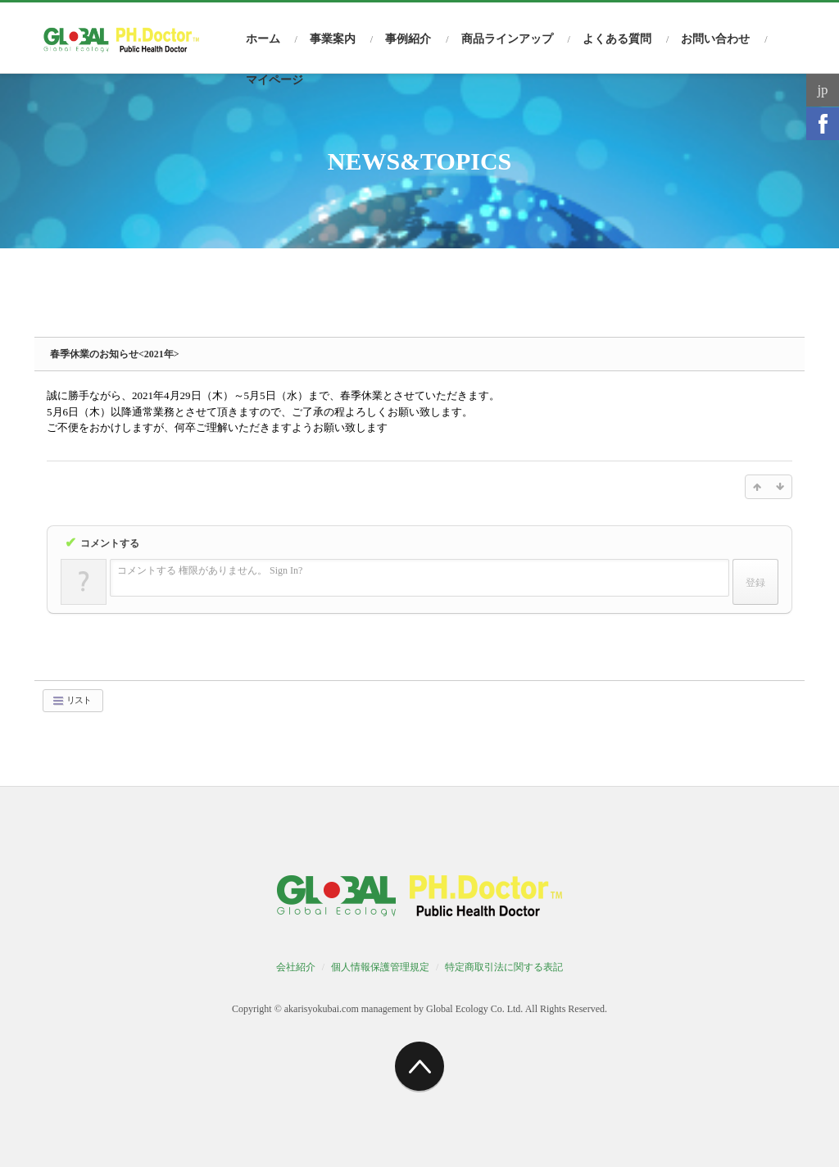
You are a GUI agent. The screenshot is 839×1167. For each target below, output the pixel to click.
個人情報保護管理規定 (380, 967)
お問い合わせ (715, 39)
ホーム (263, 39)
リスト (71, 700)
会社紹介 (295, 967)
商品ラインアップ (507, 39)
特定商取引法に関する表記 (504, 967)
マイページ (274, 80)
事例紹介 (408, 39)
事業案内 (333, 39)
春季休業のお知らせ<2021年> (114, 354)
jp (822, 90)
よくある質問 (617, 39)
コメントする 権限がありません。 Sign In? (209, 570)
